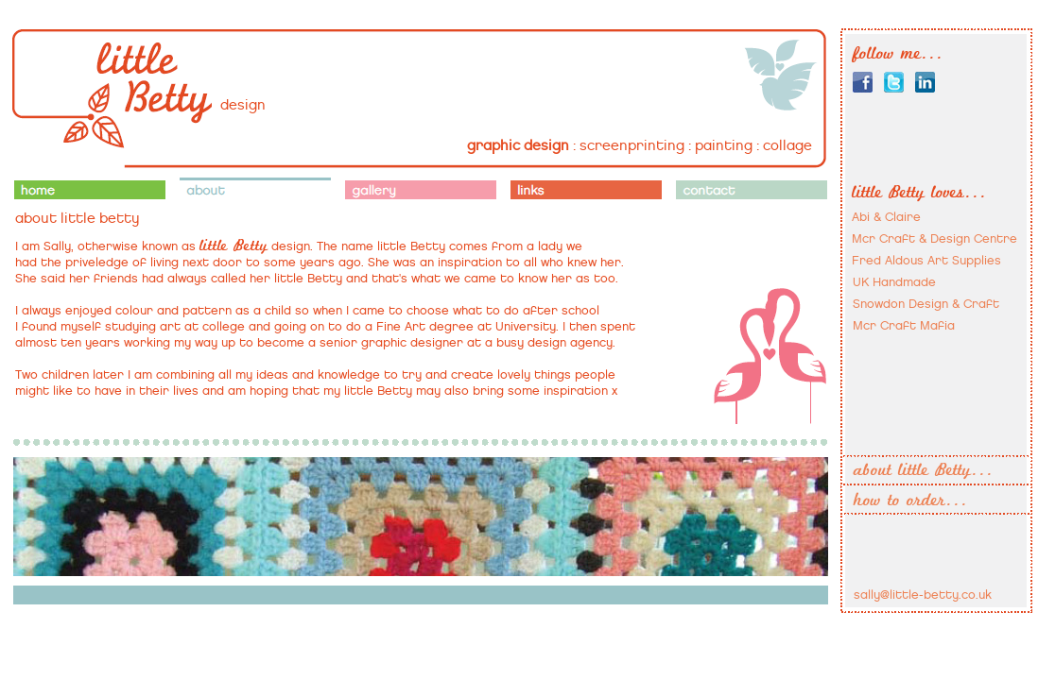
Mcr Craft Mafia (904, 325)
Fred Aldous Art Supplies (926, 260)
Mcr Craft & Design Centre (934, 238)
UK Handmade (894, 282)
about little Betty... (924, 471)
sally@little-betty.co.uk (923, 594)
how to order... (911, 501)
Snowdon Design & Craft (926, 304)
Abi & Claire (886, 217)
